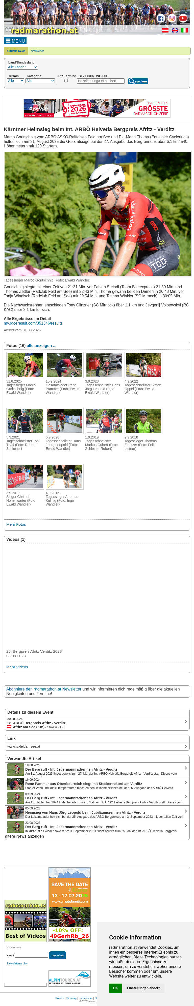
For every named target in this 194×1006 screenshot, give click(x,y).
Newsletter (37, 50)
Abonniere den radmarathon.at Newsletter (43, 689)
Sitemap (71, 998)
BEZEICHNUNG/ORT (94, 76)
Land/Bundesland (21, 62)
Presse (59, 998)
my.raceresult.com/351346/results (33, 323)
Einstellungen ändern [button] (144, 988)
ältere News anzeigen (24, 836)
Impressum (85, 998)
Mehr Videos (17, 667)
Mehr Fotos (16, 524)
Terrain (13, 76)
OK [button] (115, 988)
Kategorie (34, 76)
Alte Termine (66, 76)
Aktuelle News (16, 50)
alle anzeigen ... (41, 345)
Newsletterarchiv (17, 963)
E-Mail (10, 955)
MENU (15, 40)
